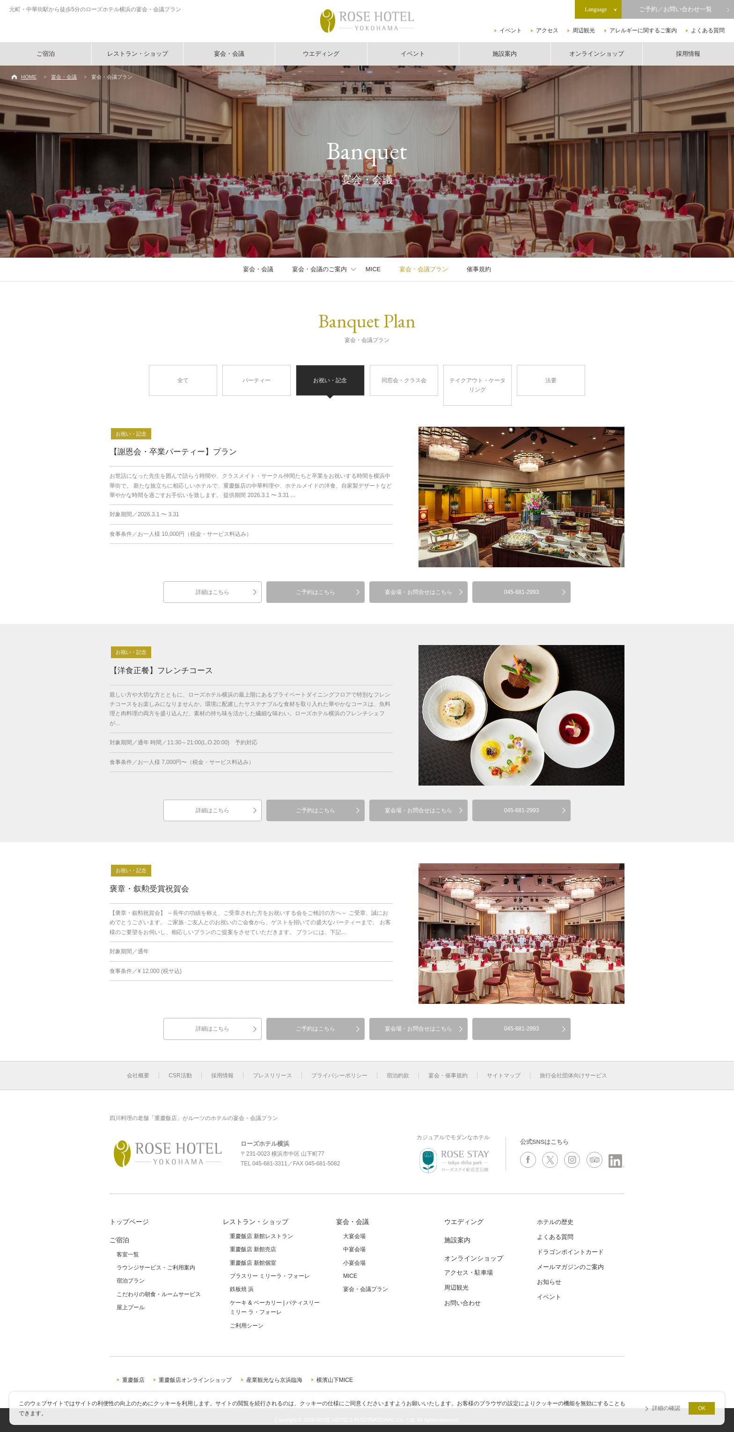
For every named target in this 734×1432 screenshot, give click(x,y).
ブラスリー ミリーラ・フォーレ (270, 1276)
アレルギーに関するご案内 (643, 30)
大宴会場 (354, 1236)
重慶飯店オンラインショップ (195, 1380)
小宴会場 (354, 1263)
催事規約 (479, 269)
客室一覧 (128, 1254)
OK (701, 1408)
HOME (29, 77)
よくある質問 (708, 30)
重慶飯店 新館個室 (253, 1263)
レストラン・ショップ (137, 53)
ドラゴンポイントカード (570, 1251)
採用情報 (688, 53)
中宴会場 (354, 1249)
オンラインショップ (596, 53)
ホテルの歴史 (555, 1221)
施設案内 (504, 53)
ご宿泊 (46, 53)
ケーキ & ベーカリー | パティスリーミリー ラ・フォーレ (275, 1307)
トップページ (129, 1221)
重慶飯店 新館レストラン (261, 1236)
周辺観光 (584, 30)
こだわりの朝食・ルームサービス (159, 1294)
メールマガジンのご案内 (570, 1266)
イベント (510, 30)
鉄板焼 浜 (242, 1289)
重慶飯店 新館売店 (253, 1249)
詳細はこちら (212, 592)
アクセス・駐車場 (468, 1272)
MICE (373, 269)
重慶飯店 (133, 1380)
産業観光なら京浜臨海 (274, 1380)
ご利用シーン (247, 1325)
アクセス (547, 30)
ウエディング (321, 53)
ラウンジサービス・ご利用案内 (156, 1267)
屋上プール (131, 1307)
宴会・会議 (229, 53)
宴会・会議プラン (423, 269)
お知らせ (549, 1281)
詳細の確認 (666, 1408)
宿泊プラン (131, 1280)
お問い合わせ (462, 1302)
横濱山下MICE (334, 1380)
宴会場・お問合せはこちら (418, 592)
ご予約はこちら (315, 592)
